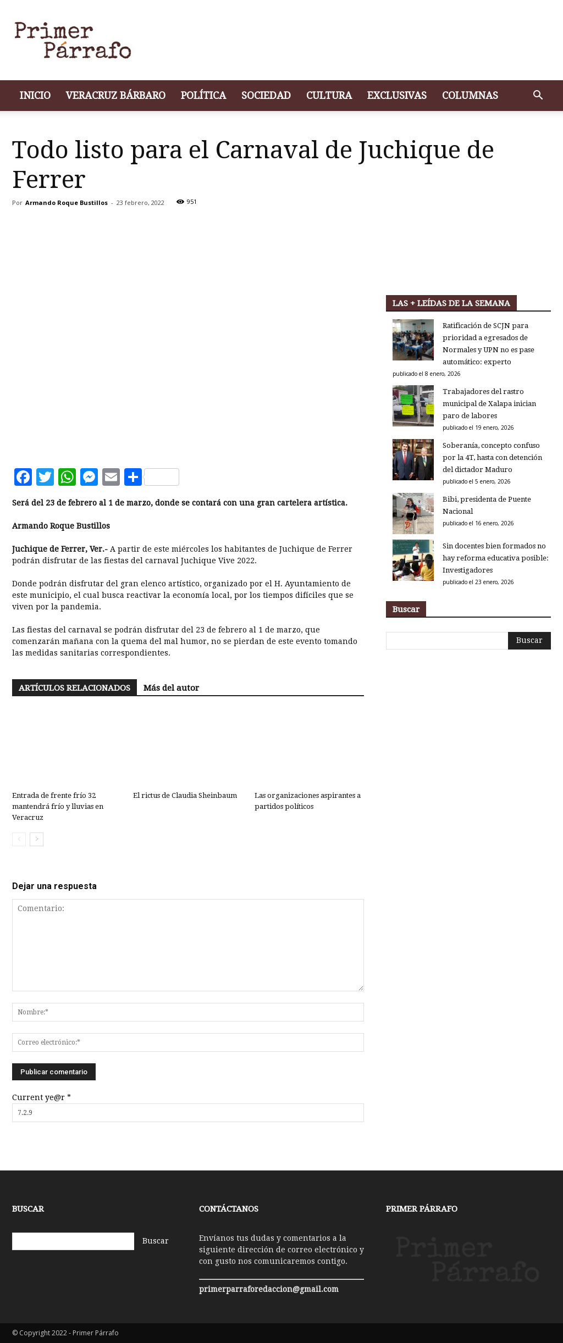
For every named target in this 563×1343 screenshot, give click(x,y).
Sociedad (266, 95)
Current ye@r (41, 1097)
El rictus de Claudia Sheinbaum (185, 795)
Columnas (470, 95)
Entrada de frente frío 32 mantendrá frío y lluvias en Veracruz (57, 806)
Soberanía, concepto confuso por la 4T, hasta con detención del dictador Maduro (492, 457)
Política (203, 95)
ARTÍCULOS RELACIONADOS (74, 688)
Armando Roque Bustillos (66, 202)
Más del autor (171, 688)
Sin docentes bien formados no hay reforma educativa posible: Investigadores (496, 558)
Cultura (329, 95)
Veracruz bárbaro (115, 95)
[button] (538, 96)
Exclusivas (397, 95)
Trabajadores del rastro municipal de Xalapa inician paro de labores (489, 403)
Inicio (35, 95)
